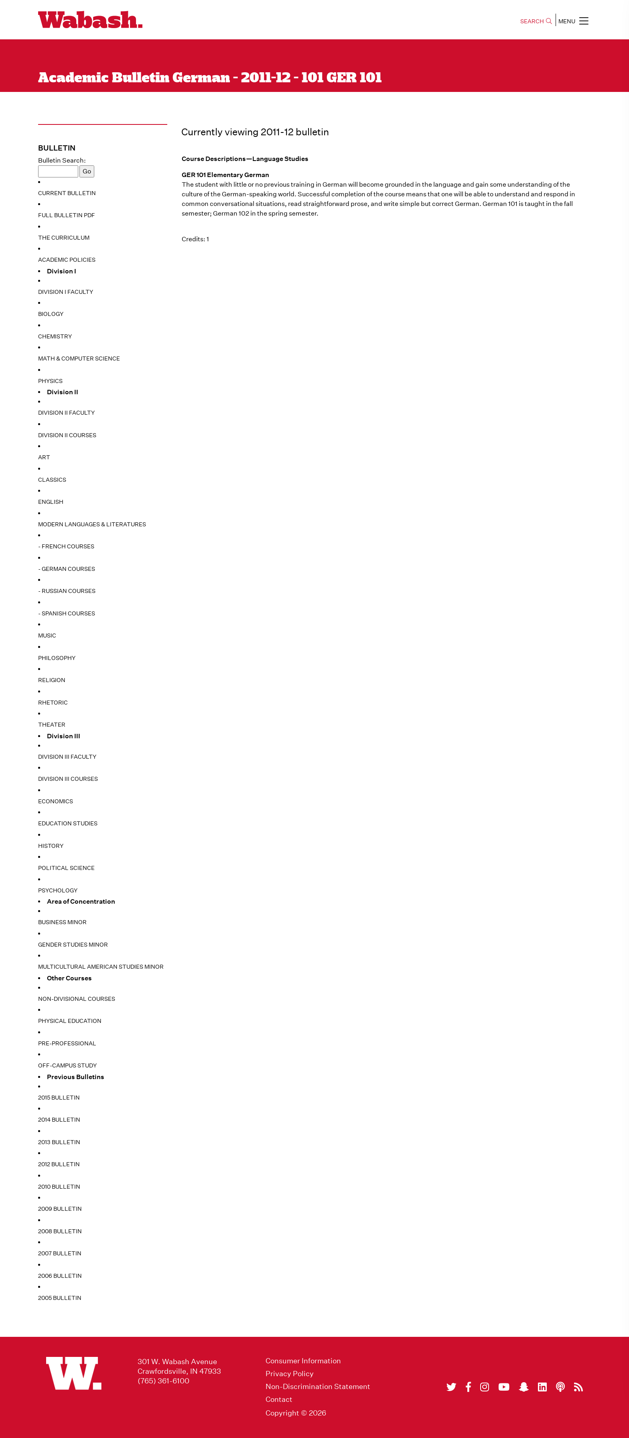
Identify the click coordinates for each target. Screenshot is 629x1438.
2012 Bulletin (59, 1164)
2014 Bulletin (59, 1119)
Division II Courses (67, 435)
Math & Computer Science (79, 358)
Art (44, 457)
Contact (279, 1399)
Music (47, 635)
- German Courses (66, 568)
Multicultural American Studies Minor (101, 966)
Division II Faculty (66, 412)
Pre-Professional (67, 1043)
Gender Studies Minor (73, 944)
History (50, 845)
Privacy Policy (290, 1374)
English (50, 501)
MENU (573, 21)
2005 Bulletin (59, 1298)
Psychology (57, 890)
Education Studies (67, 823)
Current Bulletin (67, 193)
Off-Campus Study (67, 1065)
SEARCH (536, 21)
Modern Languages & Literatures (92, 524)
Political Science (66, 868)
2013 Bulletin (59, 1142)
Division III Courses (68, 778)
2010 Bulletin (59, 1186)
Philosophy (56, 658)
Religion (51, 680)
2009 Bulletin (60, 1208)
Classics (52, 479)
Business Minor (62, 922)
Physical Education (69, 1021)
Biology (50, 314)
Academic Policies (66, 259)
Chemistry (55, 336)
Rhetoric (53, 702)
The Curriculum (63, 237)
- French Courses (66, 546)
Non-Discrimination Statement (318, 1387)
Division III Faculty (67, 756)
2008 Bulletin (60, 1231)
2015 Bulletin (59, 1097)
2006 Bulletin (60, 1275)
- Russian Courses (66, 591)
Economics (55, 801)
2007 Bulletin (59, 1253)
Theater (51, 724)
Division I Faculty (65, 291)
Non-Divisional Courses (76, 998)
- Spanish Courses (66, 613)
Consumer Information (303, 1361)
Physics (50, 381)
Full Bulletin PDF (66, 215)
